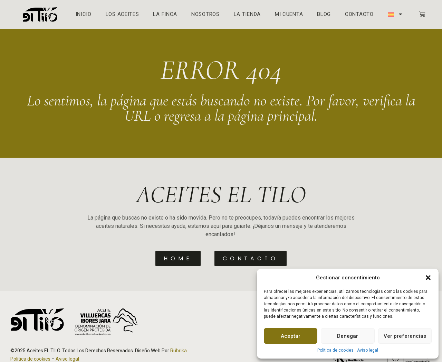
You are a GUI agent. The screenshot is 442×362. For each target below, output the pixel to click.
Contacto (359, 14)
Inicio (84, 14)
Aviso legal (367, 350)
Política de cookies (335, 350)
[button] (428, 277)
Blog (324, 14)
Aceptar (290, 336)
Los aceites (122, 14)
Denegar (347, 336)
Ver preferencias (405, 336)
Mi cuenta (289, 14)
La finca (165, 14)
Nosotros (205, 14)
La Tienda (247, 14)
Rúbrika (178, 350)
